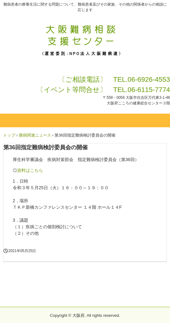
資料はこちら (30, 170)
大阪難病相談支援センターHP (85, 27)
